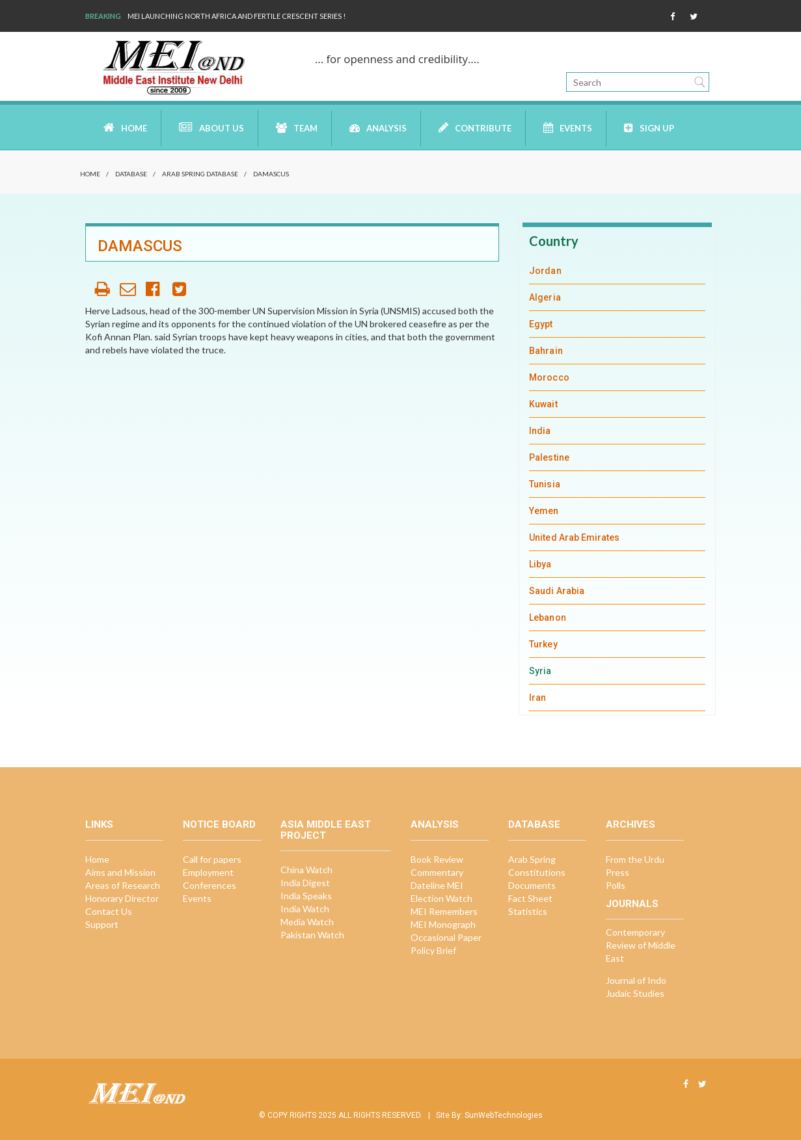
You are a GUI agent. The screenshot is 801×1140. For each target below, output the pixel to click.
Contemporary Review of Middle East (640, 945)
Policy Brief (433, 950)
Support (101, 924)
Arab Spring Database (200, 174)
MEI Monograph (443, 924)
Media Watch (307, 921)
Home (125, 127)
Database (131, 174)
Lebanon (547, 617)
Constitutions (536, 872)
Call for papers (212, 859)
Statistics (527, 911)
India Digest (305, 882)
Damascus (271, 174)
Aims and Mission (120, 872)
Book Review (437, 859)
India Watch (304, 908)
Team (297, 127)
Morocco (549, 377)
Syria (540, 671)
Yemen (543, 511)
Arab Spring (532, 859)
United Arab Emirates (574, 537)
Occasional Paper (446, 937)
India (539, 431)
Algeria (545, 297)
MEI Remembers (444, 911)
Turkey (543, 644)
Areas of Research (122, 885)
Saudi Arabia (556, 591)
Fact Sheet (530, 898)
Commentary (437, 872)
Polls (615, 885)
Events (567, 127)
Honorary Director (122, 898)
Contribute (475, 127)
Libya (540, 564)
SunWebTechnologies (504, 1115)
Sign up (649, 127)
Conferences (209, 885)
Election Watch (441, 898)
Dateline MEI (437, 885)
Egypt (540, 324)
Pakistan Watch (312, 934)
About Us (211, 127)
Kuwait (543, 404)
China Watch (306, 869)
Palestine (549, 457)
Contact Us (108, 911)
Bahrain (546, 351)
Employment (208, 872)
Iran (537, 697)
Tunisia (544, 484)
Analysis (378, 127)
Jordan (545, 270)
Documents (532, 885)
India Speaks (306, 895)
